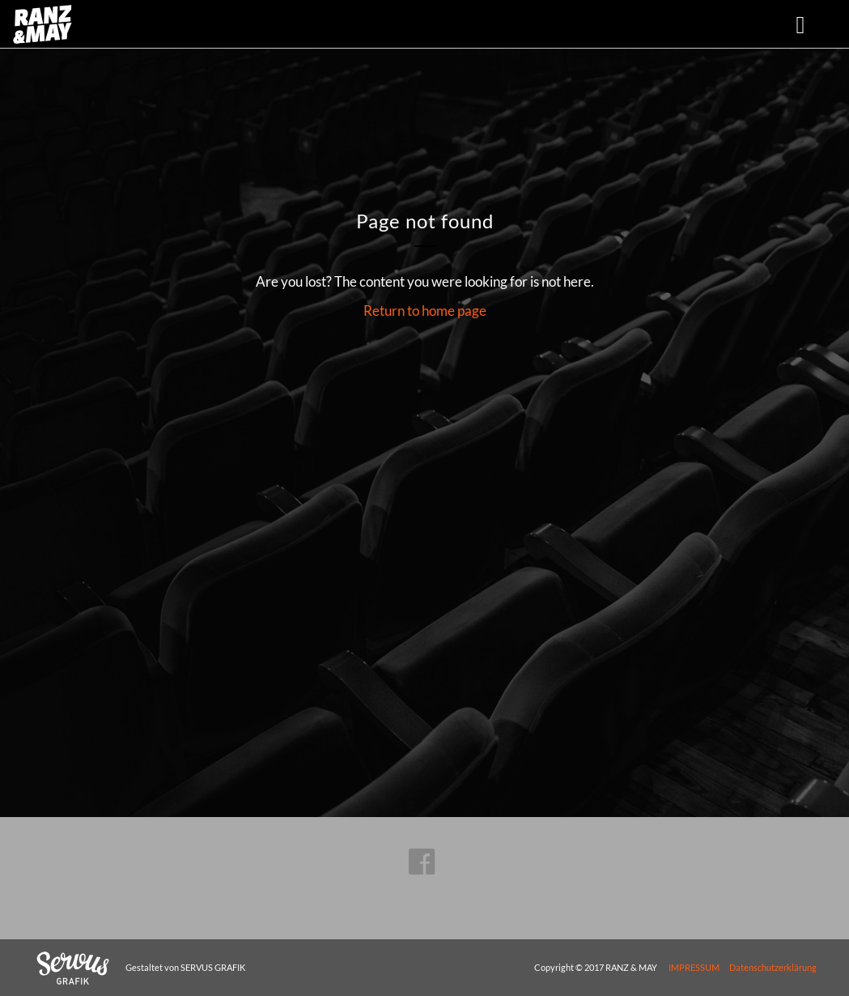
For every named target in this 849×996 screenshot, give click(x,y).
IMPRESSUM (694, 967)
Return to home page (424, 310)
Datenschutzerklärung (773, 967)
